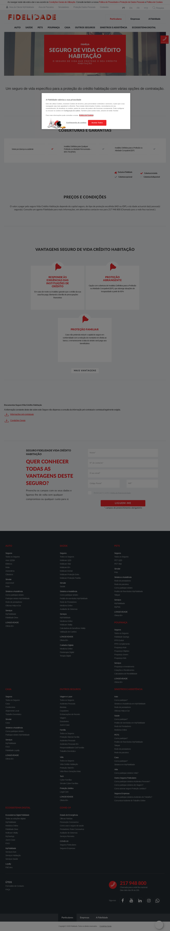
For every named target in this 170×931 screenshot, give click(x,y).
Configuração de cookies (76, 122)
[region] (86, 111)
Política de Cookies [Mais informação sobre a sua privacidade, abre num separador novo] (86, 115)
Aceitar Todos (97, 122)
